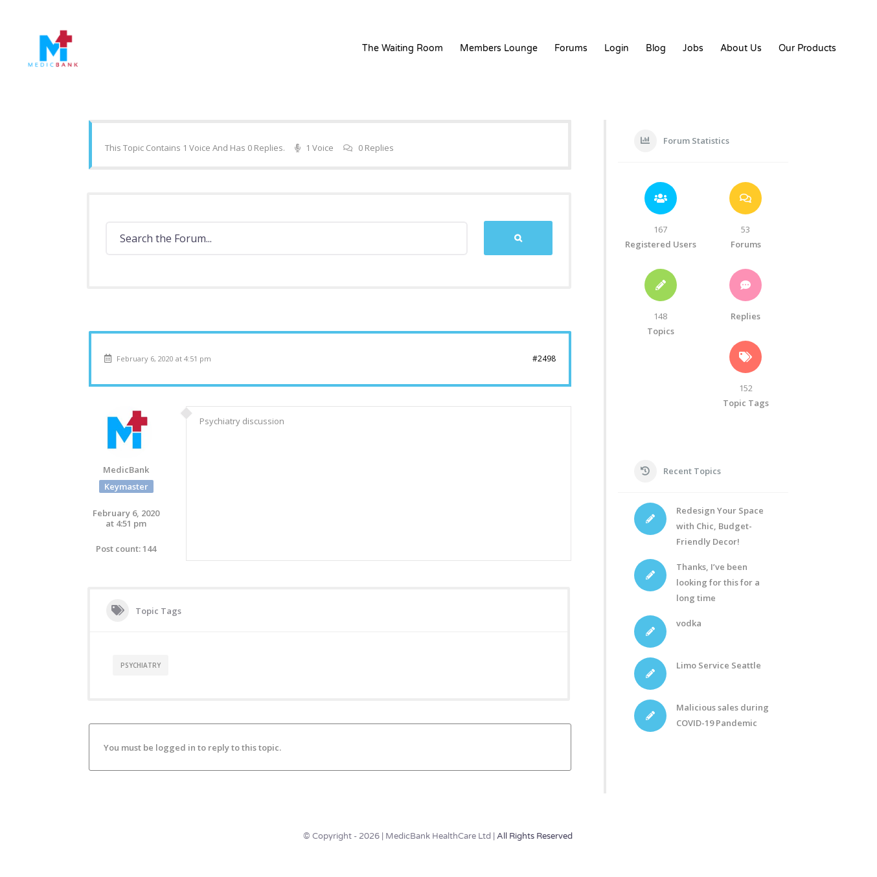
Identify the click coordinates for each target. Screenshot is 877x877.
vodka (688, 623)
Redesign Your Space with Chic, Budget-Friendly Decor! (720, 526)
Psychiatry (140, 665)
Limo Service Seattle (718, 665)
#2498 (544, 358)
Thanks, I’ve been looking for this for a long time (718, 582)
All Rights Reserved (535, 836)
